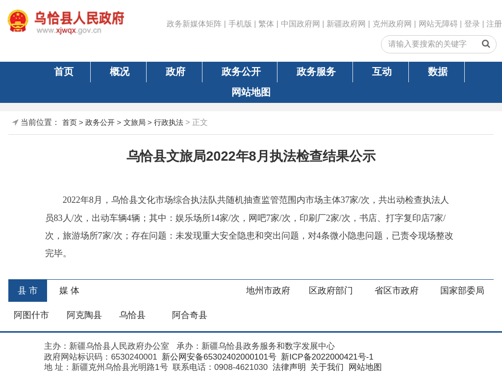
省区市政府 (397, 290)
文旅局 (135, 122)
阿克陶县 (84, 315)
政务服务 (316, 71)
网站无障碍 (438, 24)
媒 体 (69, 290)
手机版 (240, 24)
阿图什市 (31, 315)
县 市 (28, 290)
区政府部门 (331, 290)
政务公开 (241, 71)
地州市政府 (268, 290)
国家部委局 (462, 290)
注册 (494, 24)
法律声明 (288, 367)
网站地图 (251, 92)
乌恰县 (132, 315)
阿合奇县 (189, 315)
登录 (472, 24)
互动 (382, 71)
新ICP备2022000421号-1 (326, 357)
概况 (119, 71)
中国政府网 (300, 24)
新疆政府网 (346, 24)
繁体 (266, 24)
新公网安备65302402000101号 (217, 357)
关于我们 (326, 367)
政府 (175, 71)
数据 (438, 71)
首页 (64, 71)
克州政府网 (392, 24)
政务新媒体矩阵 (194, 24)
